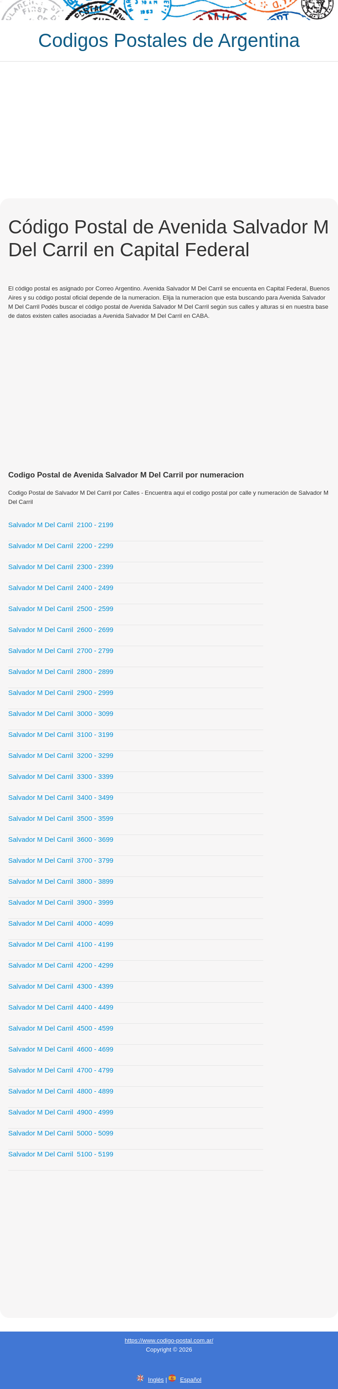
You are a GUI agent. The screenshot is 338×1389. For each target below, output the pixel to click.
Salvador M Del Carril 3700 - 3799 (60, 860)
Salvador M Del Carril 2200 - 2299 (60, 545)
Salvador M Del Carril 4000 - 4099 (60, 923)
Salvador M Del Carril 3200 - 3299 (60, 755)
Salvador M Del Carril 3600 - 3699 (60, 839)
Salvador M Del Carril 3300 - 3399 (60, 776)
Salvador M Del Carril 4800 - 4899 (60, 1091)
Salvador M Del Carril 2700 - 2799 (60, 650)
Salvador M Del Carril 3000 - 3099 (60, 713)
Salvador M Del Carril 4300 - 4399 (60, 986)
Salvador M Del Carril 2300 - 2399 (60, 566)
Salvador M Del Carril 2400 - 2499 (60, 587)
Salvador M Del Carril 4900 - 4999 (60, 1112)
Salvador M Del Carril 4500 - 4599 (60, 1028)
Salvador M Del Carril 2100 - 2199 (60, 525)
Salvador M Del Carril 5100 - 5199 (60, 1154)
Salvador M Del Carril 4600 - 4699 (60, 1049)
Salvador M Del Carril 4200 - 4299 (60, 965)
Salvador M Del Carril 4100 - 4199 (60, 944)
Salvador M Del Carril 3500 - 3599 (60, 818)
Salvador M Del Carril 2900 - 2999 (60, 692)
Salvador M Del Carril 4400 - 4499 (60, 1007)
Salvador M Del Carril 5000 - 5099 (60, 1133)
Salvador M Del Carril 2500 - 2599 (60, 608)
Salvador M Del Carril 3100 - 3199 (60, 734)
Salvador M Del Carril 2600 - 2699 (60, 629)
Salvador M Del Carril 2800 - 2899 (60, 671)
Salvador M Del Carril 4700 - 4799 (60, 1070)
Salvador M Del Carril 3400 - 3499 (60, 797)
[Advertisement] (169, 130)
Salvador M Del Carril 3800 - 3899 (60, 881)
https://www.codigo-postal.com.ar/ (169, 1340)
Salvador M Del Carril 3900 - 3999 (60, 902)
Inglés (156, 1379)
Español (190, 1379)
